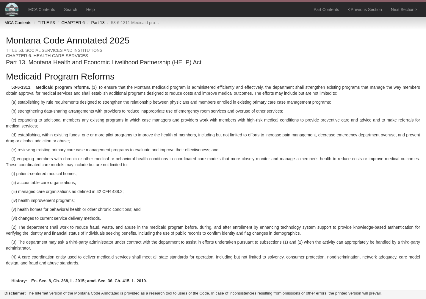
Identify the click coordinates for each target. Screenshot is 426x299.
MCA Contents (41, 9)
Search (70, 9)
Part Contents (326, 9)
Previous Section (365, 9)
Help (90, 9)
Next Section (404, 9)
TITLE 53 (46, 22)
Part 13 (97, 22)
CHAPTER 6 (73, 22)
